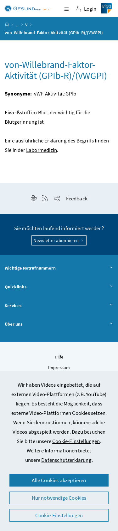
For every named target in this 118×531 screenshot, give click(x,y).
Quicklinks (59, 287)
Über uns (59, 324)
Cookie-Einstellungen (76, 441)
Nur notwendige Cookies (59, 497)
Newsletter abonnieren (59, 240)
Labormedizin (41, 150)
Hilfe (59, 357)
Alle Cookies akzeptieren (59, 480)
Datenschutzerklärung (66, 459)
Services (59, 306)
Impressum (59, 367)
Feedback (76, 198)
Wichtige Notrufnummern (59, 268)
